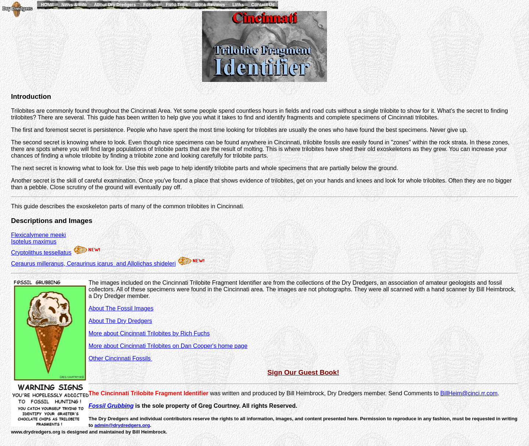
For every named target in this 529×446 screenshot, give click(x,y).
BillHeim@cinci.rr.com (469, 393)
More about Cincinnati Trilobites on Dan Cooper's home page (168, 346)
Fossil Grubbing (111, 406)
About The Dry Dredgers (120, 321)
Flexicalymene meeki (38, 235)
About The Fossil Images (121, 308)
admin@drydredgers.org (122, 425)
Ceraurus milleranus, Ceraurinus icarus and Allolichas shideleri (93, 263)
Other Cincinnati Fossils (120, 358)
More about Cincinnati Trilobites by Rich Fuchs (149, 333)
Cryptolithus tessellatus (41, 252)
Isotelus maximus (34, 241)
